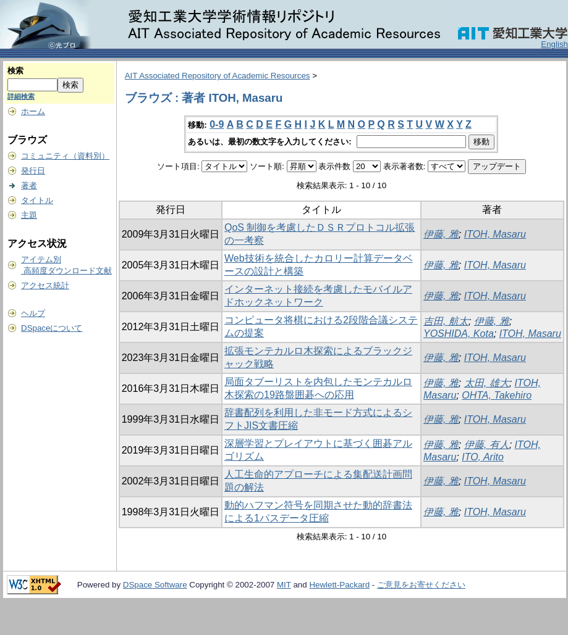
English (554, 44)
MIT (284, 584)
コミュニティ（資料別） (65, 155)
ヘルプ (33, 313)
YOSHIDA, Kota (458, 333)
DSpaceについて (51, 328)
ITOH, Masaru (495, 234)
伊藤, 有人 (486, 444)
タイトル (37, 200)
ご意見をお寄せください (421, 584)
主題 (29, 215)
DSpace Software (155, 584)
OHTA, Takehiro (497, 395)
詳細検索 (21, 96)
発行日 (33, 170)
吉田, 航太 (445, 321)
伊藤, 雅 (441, 234)
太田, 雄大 (486, 383)
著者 (29, 185)
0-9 (217, 124)
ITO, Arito (483, 457)
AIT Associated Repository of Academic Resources (217, 75)
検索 (15, 70)
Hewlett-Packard (339, 584)
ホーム (33, 111)
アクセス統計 (45, 285)
